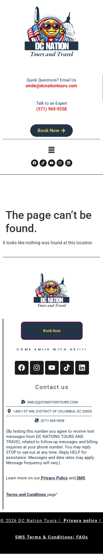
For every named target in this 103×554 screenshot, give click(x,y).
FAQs (82, 537)
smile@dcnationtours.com (51, 85)
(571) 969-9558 (51, 109)
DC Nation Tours (37, 520)
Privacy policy (81, 520)
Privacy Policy (54, 478)
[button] (51, 151)
